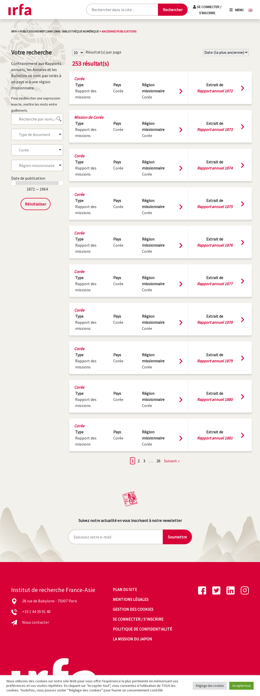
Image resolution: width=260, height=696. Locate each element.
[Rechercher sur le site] (122, 10)
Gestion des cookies (133, 609)
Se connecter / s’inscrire (138, 619)
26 (158, 460)
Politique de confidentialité (142, 629)
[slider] (13, 182)
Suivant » (172, 460)
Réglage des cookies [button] (210, 686)
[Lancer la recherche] (173, 10)
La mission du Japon (132, 638)
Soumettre (177, 536)
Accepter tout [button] (241, 686)
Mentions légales (131, 599)
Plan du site (125, 589)
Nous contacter (35, 622)
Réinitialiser (35, 204)
